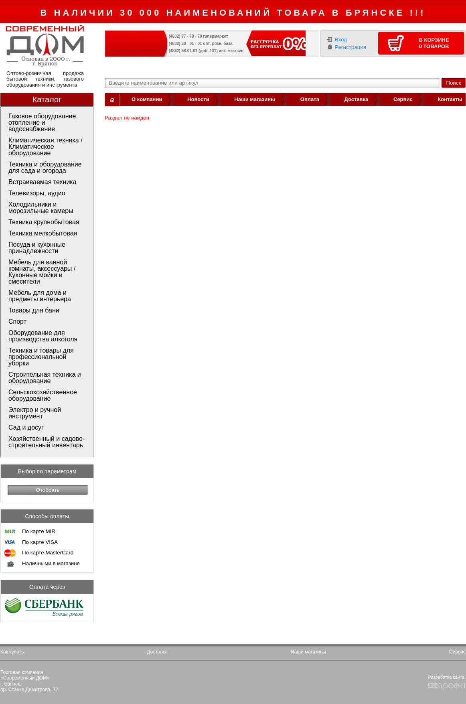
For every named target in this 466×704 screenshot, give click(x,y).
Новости (198, 99)
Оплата (309, 99)
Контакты (450, 99)
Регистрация (350, 47)
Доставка (356, 99)
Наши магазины (254, 99)
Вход (341, 40)
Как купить (12, 652)
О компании (147, 99)
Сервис (403, 99)
